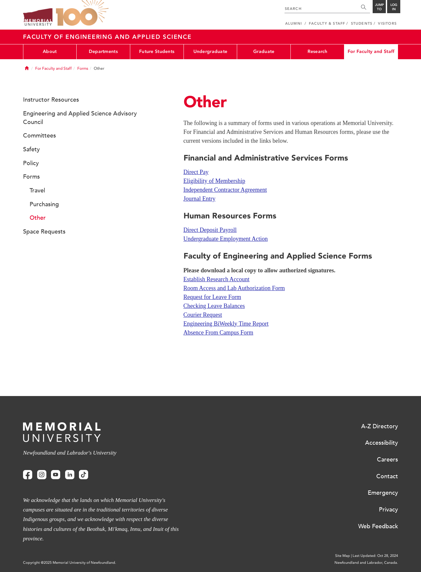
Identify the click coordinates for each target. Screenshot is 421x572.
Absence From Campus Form (218, 332)
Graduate (263, 51)
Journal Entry (199, 198)
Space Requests (44, 231)
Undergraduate (210, 51)
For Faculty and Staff (371, 51)
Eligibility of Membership (214, 181)
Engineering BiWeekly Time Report (226, 323)
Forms (82, 68)
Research (318, 51)
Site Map (342, 556)
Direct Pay (196, 172)
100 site (82, 13)
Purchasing (44, 204)
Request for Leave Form (212, 297)
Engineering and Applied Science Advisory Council (80, 118)
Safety (31, 149)
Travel (37, 190)
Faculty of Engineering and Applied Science (107, 36)
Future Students (156, 51)
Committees (39, 135)
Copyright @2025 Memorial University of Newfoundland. (69, 562)
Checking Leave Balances (214, 306)
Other (38, 217)
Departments (103, 51)
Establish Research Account (217, 279)
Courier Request (203, 314)
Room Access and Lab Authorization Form (234, 288)
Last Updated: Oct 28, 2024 (375, 556)
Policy (31, 163)
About (50, 51)
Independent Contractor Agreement (225, 190)
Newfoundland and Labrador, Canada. (366, 562)
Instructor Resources (51, 99)
